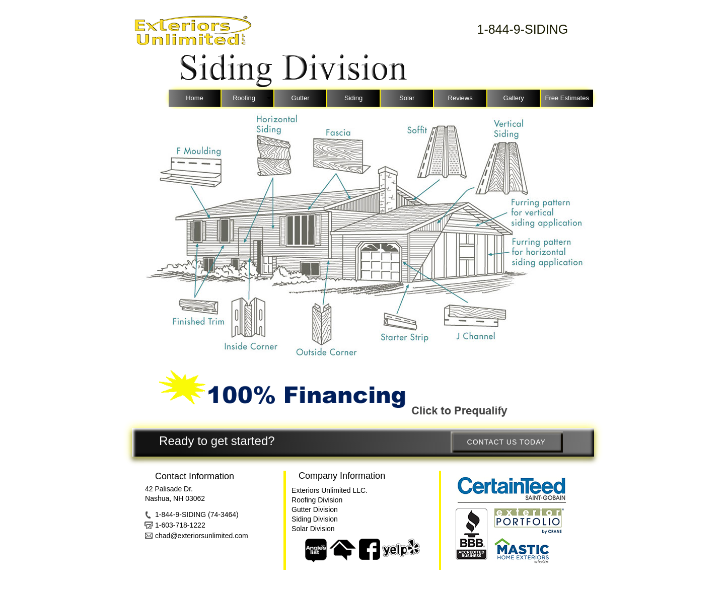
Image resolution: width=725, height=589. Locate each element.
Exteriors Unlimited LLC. (330, 490)
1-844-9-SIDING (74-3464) (197, 514)
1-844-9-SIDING (522, 29)
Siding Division (315, 519)
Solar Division (313, 529)
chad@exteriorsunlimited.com (201, 536)
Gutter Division (315, 509)
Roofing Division (317, 500)
